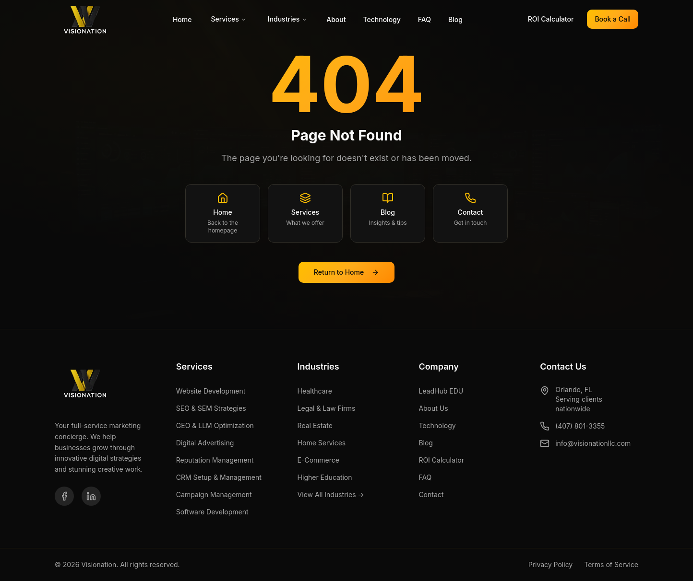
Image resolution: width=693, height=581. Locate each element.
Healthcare (315, 391)
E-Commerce (318, 460)
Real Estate (315, 425)
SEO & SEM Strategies (211, 408)
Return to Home (346, 272)
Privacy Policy (550, 564)
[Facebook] (64, 496)
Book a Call (613, 19)
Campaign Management (214, 494)
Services (228, 19)
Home (182, 19)
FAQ (424, 19)
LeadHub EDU (440, 391)
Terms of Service (611, 564)
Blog (455, 19)
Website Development (211, 391)
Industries (287, 19)
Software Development (212, 512)
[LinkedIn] (91, 496)
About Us (433, 408)
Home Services (322, 443)
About (336, 19)
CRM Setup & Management (219, 477)
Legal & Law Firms (327, 408)
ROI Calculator (551, 19)
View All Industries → (331, 494)
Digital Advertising (205, 443)
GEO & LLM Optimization (215, 425)
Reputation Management (215, 460)
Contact (430, 494)
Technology (381, 19)
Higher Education (325, 477)
